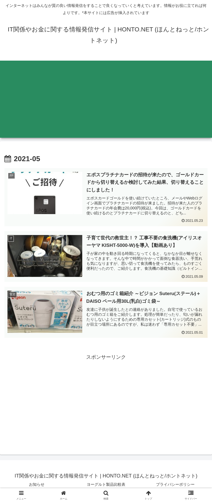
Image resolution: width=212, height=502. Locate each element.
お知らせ (36, 484)
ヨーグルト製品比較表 (106, 484)
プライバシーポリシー (175, 484)
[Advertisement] (106, 99)
